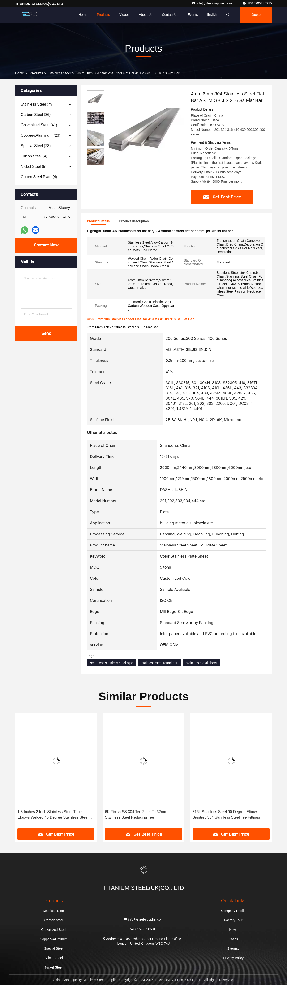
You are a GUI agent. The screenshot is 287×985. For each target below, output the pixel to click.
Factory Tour (233, 920)
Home (83, 14)
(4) (34, 156)
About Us (146, 14)
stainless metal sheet (201, 663)
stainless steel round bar (159, 663)
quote (256, 14)
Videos (124, 14)
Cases (233, 939)
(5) (33, 166)
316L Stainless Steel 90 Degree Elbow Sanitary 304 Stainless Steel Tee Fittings (226, 814)
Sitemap (233, 948)
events (193, 14)
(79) (37, 104)
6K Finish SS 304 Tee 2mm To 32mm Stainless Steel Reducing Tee (136, 814)
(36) (36, 115)
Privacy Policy (233, 958)
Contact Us (170, 14)
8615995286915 (257, 3)
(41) (39, 125)
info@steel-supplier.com (212, 3)
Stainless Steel (60, 73)
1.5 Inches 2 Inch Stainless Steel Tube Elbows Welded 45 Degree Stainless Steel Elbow (52, 815)
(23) (40, 135)
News (233, 930)
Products (103, 14)
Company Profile (233, 911)
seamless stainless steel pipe (111, 663)
